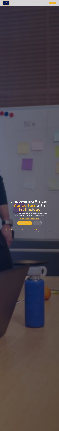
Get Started (52, 3)
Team (40, 3)
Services (36, 3)
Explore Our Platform (24, 223)
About (25, 3)
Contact (45, 3)
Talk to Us (37, 223)
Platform (30, 3)
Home (21, 3)
